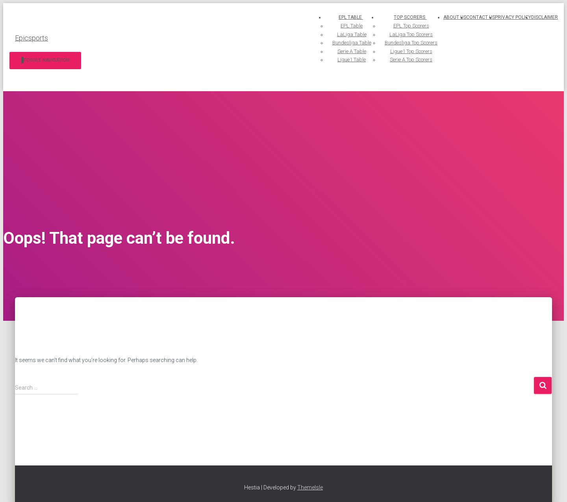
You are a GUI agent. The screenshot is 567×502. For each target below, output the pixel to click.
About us (454, 17)
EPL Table (330, 17)
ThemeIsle (310, 487)
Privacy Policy (513, 17)
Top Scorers (403, 17)
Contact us (480, 17)
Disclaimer (544, 17)
